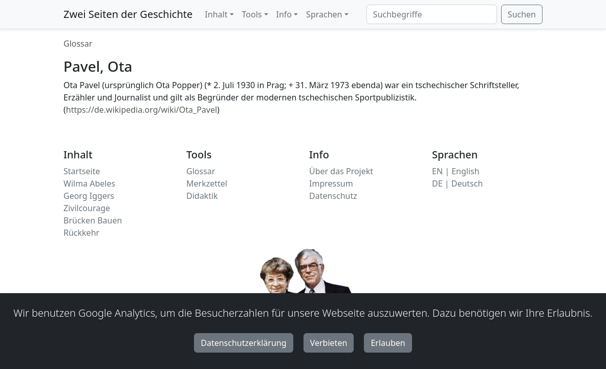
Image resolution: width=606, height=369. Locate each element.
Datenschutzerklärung (243, 342)
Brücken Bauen (92, 220)
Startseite (81, 171)
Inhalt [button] (216, 14)
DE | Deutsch (457, 183)
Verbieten (329, 342)
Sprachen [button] (324, 14)
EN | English (456, 171)
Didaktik (202, 195)
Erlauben (388, 342)
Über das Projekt (341, 171)
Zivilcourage (86, 208)
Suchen (522, 14)
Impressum (331, 183)
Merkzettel (206, 183)
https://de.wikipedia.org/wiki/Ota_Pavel (141, 109)
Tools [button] (252, 14)
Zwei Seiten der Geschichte (127, 14)
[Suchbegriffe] (431, 14)
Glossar (77, 43)
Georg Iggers (88, 195)
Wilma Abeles (89, 183)
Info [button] (284, 14)
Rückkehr (81, 232)
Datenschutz (333, 195)
